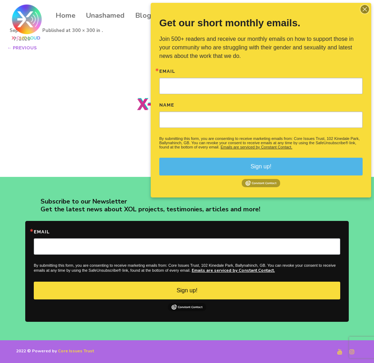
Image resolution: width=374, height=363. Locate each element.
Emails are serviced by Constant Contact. (233, 270)
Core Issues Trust (76, 351)
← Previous (22, 47)
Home (65, 15)
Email (42, 231)
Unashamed (105, 15)
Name (166, 105)
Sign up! (187, 290)
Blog (143, 15)
